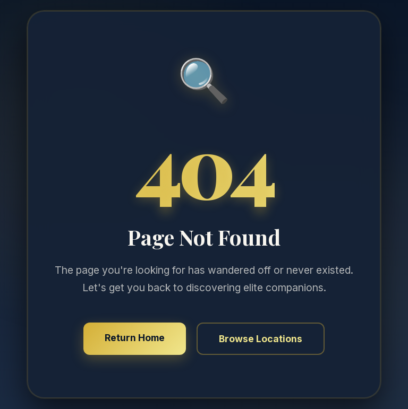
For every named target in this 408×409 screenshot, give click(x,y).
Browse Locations (260, 338)
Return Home (135, 337)
